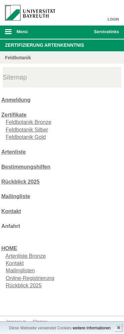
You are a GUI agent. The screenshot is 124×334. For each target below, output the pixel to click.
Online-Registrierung (30, 278)
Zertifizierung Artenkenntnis (44, 45)
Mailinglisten (20, 270)
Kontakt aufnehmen (12, 303)
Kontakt (14, 263)
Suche (78, 32)
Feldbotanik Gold (26, 137)
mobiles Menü (27, 34)
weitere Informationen (92, 328)
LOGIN (113, 19)
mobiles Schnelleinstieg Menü (105, 34)
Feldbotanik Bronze (28, 122)
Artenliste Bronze (25, 256)
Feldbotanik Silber (27, 130)
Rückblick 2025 (24, 285)
